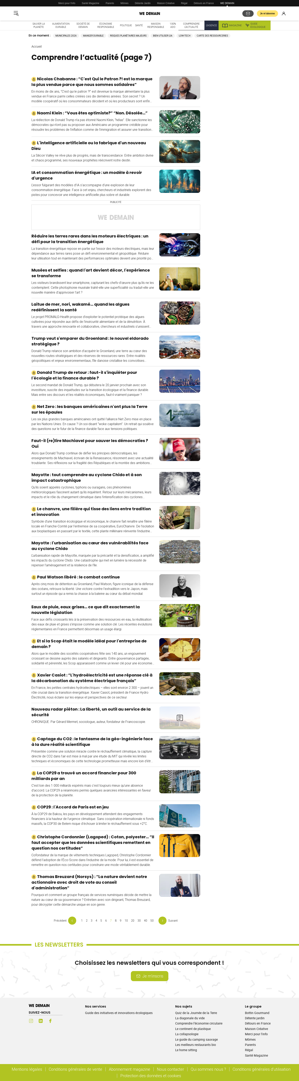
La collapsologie (186, 1034)
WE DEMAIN (227, 3)
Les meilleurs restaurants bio (195, 1044)
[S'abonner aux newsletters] (248, 13)
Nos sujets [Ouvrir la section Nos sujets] (183, 1006)
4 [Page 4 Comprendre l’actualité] (96, 920)
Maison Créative (166, 3)
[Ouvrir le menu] (16, 13)
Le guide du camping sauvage (196, 1039)
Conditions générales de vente (75, 1069)
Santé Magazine (90, 3)
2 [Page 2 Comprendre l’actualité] (87, 920)
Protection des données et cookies (151, 1075)
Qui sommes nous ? (208, 1069)
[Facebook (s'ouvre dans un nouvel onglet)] (50, 1020)
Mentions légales (27, 1069)
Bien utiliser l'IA (162, 35)
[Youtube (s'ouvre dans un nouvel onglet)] (60, 1020)
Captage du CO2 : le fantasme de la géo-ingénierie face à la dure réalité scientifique (92, 741)
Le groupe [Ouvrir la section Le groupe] (253, 1006)
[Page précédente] (65, 921)
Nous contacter (170, 1069)
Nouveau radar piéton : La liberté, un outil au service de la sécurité (91, 712)
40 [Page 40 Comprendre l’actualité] (145, 920)
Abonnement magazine (129, 1069)
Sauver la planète (38, 25)
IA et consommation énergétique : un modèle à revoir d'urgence (86, 175)
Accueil (36, 46)
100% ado (173, 25)
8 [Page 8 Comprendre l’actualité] (116, 920)
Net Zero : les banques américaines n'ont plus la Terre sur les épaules (89, 409)
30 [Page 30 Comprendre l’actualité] (139, 920)
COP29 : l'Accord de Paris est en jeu (70, 807)
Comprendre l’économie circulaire (198, 1023)
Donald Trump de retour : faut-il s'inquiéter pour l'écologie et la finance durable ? (84, 375)
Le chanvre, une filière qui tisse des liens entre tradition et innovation (91, 511)
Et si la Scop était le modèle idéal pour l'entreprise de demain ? (89, 643)
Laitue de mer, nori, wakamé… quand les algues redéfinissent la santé (80, 307)
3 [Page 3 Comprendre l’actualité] (91, 920)
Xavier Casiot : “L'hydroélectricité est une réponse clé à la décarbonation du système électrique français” (91, 678)
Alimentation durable (61, 25)
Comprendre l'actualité (191, 25)
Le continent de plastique (193, 1029)
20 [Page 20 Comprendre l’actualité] (132, 920)
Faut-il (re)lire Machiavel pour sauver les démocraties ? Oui (89, 443)
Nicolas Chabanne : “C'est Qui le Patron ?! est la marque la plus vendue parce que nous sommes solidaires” (91, 81)
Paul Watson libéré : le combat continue (75, 577)
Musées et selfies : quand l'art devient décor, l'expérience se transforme (90, 273)
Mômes (124, 3)
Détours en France (204, 3)
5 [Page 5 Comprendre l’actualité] (101, 920)
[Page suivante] (168, 921)
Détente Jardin (143, 3)
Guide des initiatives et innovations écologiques (119, 1013)
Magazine (232, 25)
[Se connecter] (283, 13)
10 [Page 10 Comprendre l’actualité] (126, 920)
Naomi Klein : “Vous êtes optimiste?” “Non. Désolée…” (89, 113)
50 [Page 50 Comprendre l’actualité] (152, 920)
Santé (139, 25)
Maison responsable (155, 25)
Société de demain (83, 25)
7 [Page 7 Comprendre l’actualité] (111, 920)
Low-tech (184, 35)
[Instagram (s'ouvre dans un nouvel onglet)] (31, 1020)
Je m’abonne (267, 13)
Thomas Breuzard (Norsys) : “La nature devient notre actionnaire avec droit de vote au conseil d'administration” (89, 882)
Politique (126, 25)
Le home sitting (186, 1050)
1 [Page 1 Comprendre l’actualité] (82, 920)
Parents (110, 3)
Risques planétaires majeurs (128, 35)
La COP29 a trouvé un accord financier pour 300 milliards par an (83, 775)
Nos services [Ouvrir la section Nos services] (95, 1006)
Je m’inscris (149, 976)
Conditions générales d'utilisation (262, 1069)
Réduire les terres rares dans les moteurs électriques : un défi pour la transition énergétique (89, 239)
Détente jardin (255, 1018)
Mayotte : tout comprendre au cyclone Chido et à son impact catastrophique (86, 477)
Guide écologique (255, 25)
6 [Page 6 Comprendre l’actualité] (106, 920)
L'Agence (211, 25)
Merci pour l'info (66, 3)
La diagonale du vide (190, 1018)
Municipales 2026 (66, 35)
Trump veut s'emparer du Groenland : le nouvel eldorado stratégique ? (90, 341)
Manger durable (93, 35)
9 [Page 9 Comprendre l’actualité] (120, 920)
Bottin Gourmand (257, 1013)
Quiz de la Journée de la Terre (196, 1013)
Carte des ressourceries (212, 35)
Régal (184, 3)
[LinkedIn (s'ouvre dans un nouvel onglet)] (40, 1020)
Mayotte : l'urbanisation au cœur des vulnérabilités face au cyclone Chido (89, 545)
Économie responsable (105, 25)
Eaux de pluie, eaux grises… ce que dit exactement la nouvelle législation (85, 609)
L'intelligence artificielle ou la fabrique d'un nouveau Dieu (88, 145)
